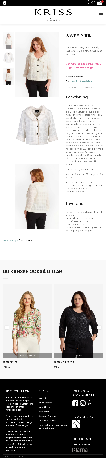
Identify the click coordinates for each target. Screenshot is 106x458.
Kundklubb (44, 407)
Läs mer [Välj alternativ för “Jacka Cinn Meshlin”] (78, 355)
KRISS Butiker (45, 402)
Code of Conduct (48, 416)
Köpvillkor (44, 411)
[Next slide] (99, 327)
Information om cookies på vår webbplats (53, 426)
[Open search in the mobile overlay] (87, 2)
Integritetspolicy (47, 420)
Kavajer (14, 240)
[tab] (75, 87)
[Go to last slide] (7, 327)
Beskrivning (72, 88)
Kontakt (43, 398)
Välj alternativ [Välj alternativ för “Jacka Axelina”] (27, 355)
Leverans (89, 88)
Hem (5, 240)
